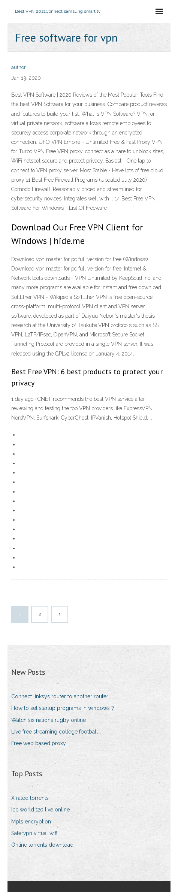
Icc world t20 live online (40, 810)
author (18, 67)
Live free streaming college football (54, 732)
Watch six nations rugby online (48, 720)
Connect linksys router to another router (59, 696)
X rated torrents (30, 798)
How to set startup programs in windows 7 (62, 708)
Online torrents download (42, 845)
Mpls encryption (31, 822)
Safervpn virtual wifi (34, 833)
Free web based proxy (38, 743)
